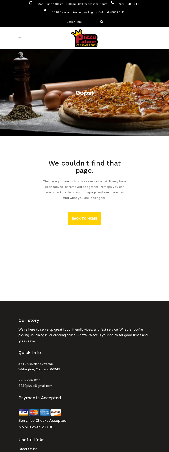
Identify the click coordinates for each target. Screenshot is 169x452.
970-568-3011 (29, 380)
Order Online (28, 449)
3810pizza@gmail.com (35, 386)
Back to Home (84, 218)
